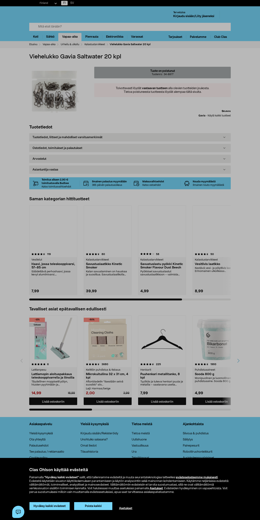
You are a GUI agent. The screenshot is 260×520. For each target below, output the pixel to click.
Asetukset (156, 488)
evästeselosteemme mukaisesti (197, 477)
